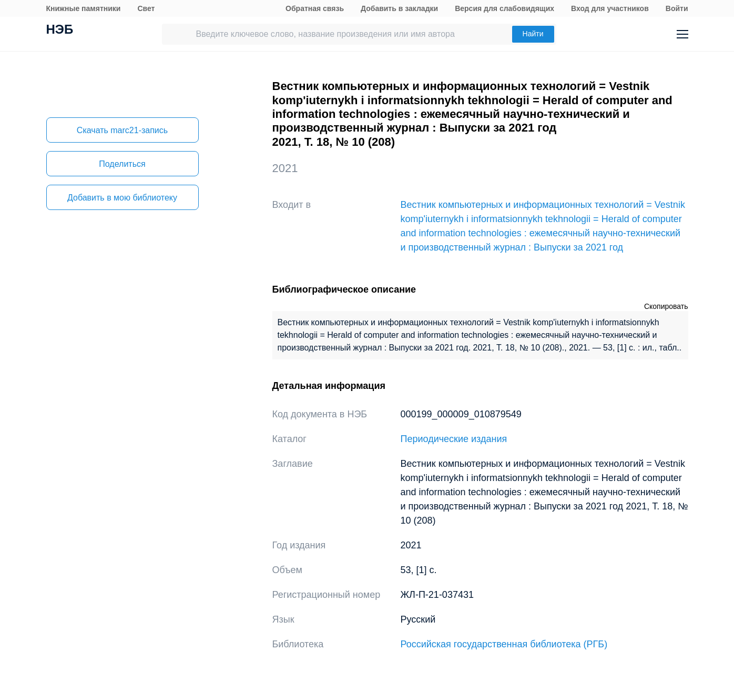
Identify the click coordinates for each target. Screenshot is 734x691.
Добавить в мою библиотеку (122, 197)
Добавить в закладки (399, 8)
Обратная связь (315, 8)
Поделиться (122, 163)
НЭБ (60, 30)
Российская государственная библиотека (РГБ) (504, 644)
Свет (146, 8)
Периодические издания (454, 439)
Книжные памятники (83, 8)
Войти (677, 8)
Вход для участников (610, 8)
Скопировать (666, 306)
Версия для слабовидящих (504, 8)
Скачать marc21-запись (122, 130)
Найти (533, 33)
